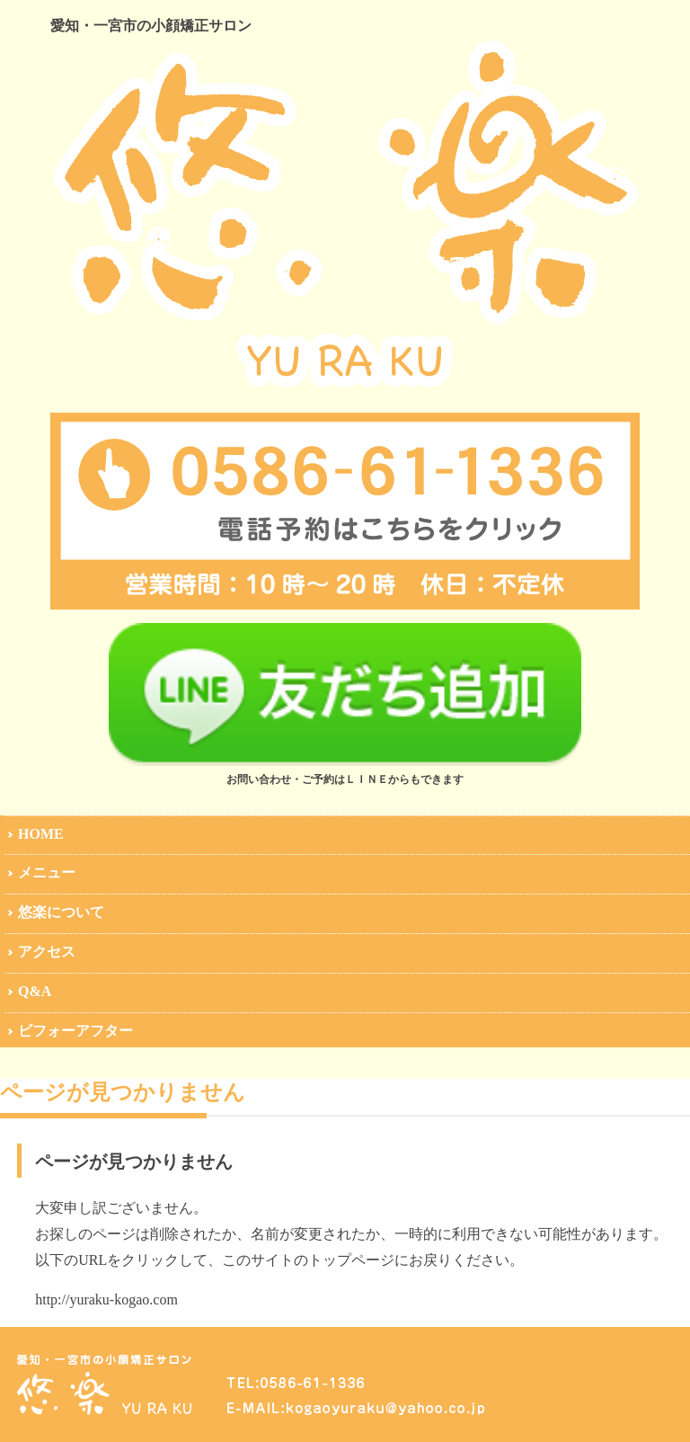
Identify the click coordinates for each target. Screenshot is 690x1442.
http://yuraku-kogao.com (106, 1299)
